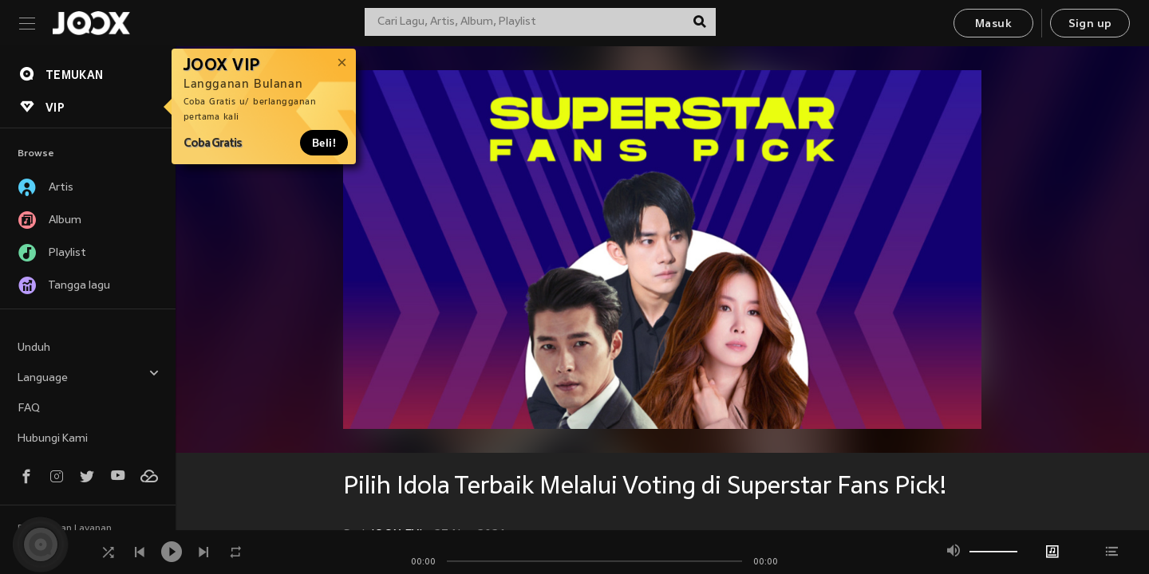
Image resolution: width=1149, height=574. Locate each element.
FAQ (29, 409)
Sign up (1090, 24)
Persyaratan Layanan (65, 528)
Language (89, 376)
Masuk (993, 24)
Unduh (34, 348)
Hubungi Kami (53, 439)
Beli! (324, 142)
